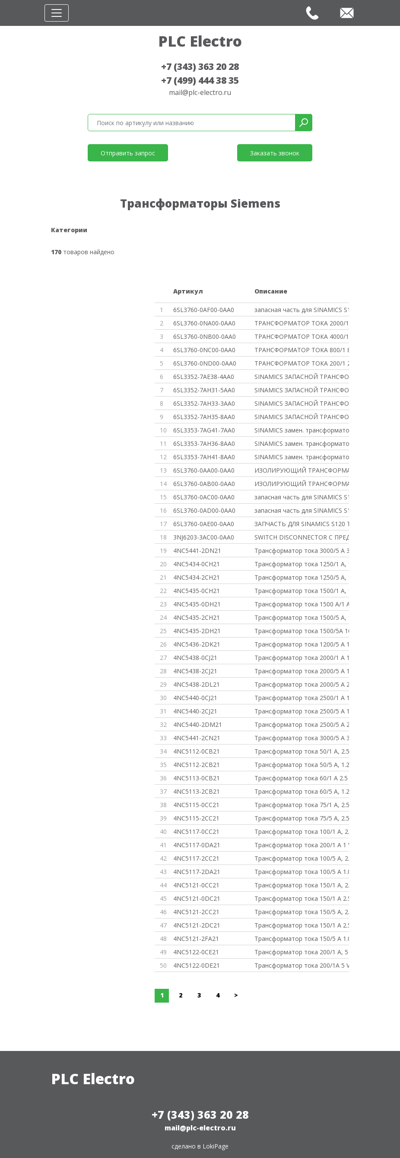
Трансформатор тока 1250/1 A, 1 (301, 564)
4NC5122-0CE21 (196, 952)
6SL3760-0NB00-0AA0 (204, 336)
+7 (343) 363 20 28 (200, 66)
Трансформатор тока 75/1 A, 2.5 (301, 805)
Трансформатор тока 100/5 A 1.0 (301, 872)
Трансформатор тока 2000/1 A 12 (301, 657)
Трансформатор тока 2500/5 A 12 (301, 711)
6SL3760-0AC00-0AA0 (204, 497)
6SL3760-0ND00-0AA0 (204, 363)
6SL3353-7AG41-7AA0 (204, 430)
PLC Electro (200, 41)
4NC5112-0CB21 (196, 751)
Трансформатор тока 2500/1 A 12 (301, 698)
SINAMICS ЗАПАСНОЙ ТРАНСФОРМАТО (301, 376)
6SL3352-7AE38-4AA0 (203, 376)
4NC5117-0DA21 (196, 845)
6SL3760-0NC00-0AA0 (204, 350)
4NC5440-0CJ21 (195, 698)
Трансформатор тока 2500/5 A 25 (301, 724)
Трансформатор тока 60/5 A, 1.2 (301, 791)
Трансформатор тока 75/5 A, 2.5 (301, 818)
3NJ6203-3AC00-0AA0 (203, 537)
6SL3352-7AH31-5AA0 (204, 390)
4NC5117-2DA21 (196, 872)
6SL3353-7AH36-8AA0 (204, 443)
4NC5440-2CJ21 (195, 711)
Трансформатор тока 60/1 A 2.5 (301, 778)
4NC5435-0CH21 (196, 591)
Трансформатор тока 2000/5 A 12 (301, 671)
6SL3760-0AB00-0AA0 (204, 484)
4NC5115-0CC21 (196, 805)
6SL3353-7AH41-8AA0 (204, 457)
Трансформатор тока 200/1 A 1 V (301, 845)
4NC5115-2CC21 (196, 818)
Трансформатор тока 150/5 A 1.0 (301, 938)
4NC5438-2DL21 (196, 684)
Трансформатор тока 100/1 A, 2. (301, 831)
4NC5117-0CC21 (196, 831)
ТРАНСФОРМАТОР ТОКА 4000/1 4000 (301, 336)
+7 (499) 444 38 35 (200, 80)
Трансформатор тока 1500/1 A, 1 (301, 591)
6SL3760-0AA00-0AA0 (204, 470)
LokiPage (216, 1146)
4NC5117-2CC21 (196, 858)
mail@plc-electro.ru (200, 92)
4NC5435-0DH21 (197, 604)
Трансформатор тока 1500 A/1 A (301, 604)
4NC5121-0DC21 (196, 898)
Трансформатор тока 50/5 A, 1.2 (301, 764)
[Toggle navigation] (56, 13)
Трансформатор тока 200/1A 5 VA (301, 965)
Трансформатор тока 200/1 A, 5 (301, 952)
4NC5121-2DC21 (196, 925)
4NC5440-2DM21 (197, 724)
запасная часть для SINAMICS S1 (301, 310)
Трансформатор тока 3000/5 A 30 (301, 550)
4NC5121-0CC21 (196, 885)
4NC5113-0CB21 (196, 778)
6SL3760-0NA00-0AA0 (204, 323)
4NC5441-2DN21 (197, 550)
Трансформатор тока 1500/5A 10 (301, 631)
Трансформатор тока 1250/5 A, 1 (301, 577)
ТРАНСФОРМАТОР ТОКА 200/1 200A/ (301, 363)
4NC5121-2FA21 (196, 938)
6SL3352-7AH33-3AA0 (204, 403)
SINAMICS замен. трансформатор (301, 430)
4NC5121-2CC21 (196, 912)
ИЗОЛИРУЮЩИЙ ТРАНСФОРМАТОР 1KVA (301, 484)
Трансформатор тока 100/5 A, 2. (301, 858)
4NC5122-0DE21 (196, 965)
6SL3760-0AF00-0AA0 (203, 310)
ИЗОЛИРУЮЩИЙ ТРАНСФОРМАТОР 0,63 (301, 470)
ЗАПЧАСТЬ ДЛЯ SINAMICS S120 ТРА (301, 524)
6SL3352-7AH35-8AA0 (204, 417)
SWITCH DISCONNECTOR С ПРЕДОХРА (301, 537)
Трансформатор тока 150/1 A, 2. (301, 885)
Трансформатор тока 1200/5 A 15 (301, 644)
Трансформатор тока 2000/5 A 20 (301, 684)
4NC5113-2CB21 (196, 791)
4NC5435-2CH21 (196, 617)
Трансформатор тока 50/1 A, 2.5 (301, 751)
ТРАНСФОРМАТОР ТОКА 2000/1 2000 (301, 323)
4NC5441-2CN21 (196, 738)
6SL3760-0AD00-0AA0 (204, 510)
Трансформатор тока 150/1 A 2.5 (301, 898)
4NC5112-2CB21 (196, 764)
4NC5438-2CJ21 (195, 671)
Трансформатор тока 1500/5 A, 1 (301, 617)
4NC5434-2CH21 (196, 577)
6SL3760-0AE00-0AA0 (203, 524)
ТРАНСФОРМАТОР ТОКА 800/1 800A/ (301, 350)
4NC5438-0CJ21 (195, 657)
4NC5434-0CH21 (196, 564)
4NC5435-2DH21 (197, 631)
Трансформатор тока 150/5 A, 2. (301, 912)
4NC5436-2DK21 (196, 644)
